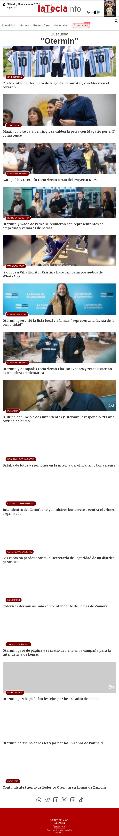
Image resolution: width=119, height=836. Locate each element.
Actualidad (8, 25)
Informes (24, 25)
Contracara (82, 25)
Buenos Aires (41, 25)
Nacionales (60, 25)
